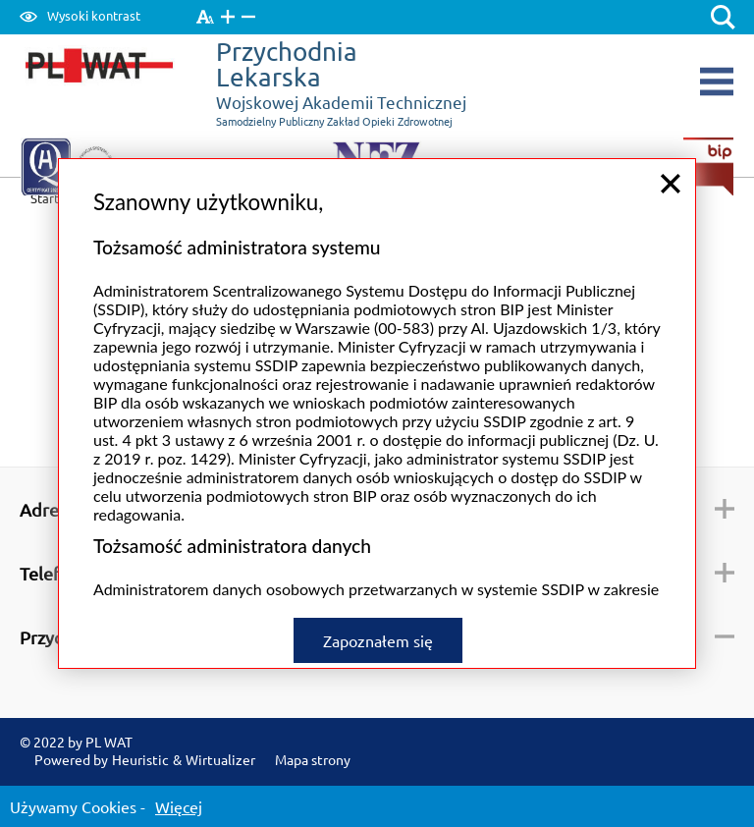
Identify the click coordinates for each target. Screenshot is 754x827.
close (670, 180)
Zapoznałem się (378, 637)
